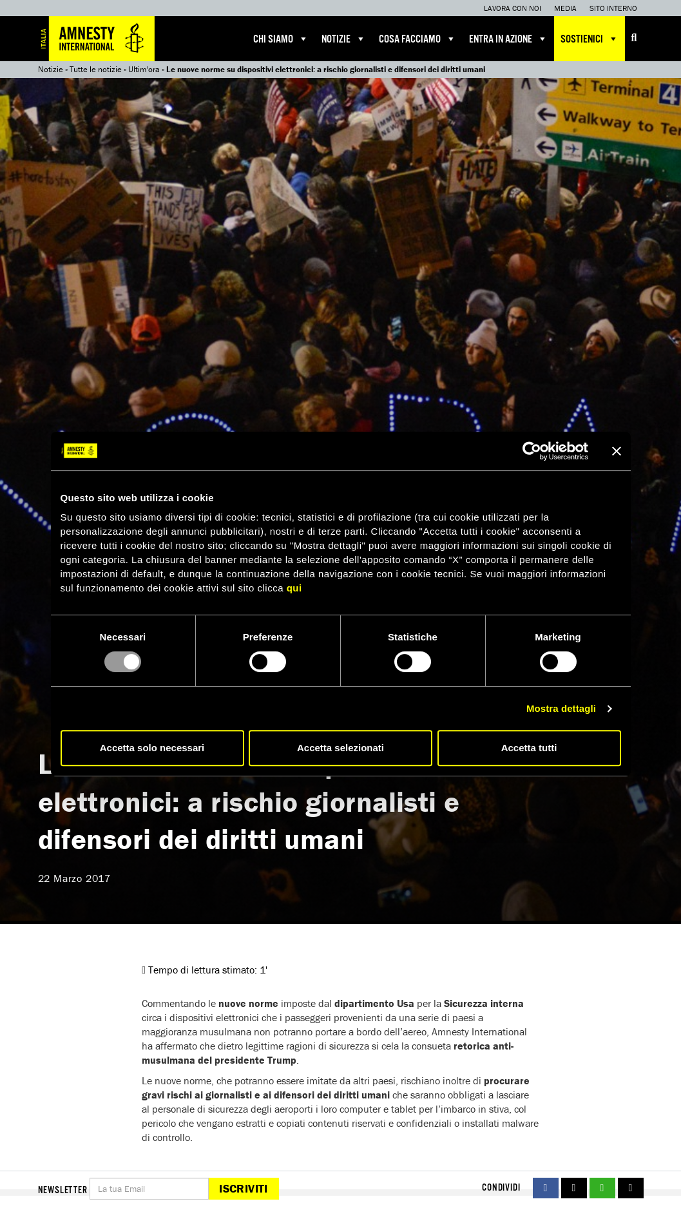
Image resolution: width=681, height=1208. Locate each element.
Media (565, 8)
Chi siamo (281, 38)
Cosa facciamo (417, 38)
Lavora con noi (512, 8)
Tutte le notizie (96, 69)
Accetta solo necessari (152, 747)
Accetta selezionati (340, 747)
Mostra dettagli (561, 708)
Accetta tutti (529, 747)
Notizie (343, 38)
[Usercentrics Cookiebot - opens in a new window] (531, 451)
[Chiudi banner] (616, 450)
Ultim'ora (144, 69)
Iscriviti (243, 1188)
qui (294, 587)
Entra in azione (508, 38)
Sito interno (613, 8)
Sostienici (590, 38)
